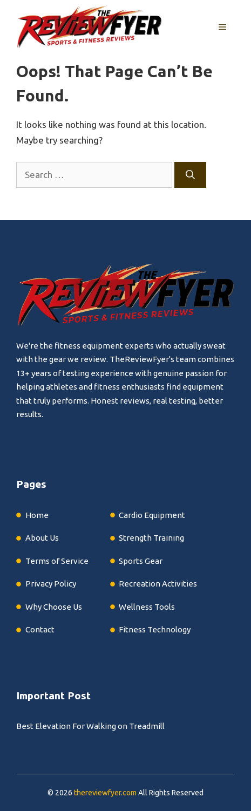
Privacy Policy (50, 583)
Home (37, 515)
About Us (42, 537)
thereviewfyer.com (105, 792)
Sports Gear (140, 560)
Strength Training (151, 537)
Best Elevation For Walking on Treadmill (90, 726)
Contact (40, 629)
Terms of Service (57, 560)
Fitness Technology (155, 629)
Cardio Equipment (152, 515)
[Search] (190, 175)
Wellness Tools (147, 606)
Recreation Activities (158, 583)
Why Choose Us (53, 606)
